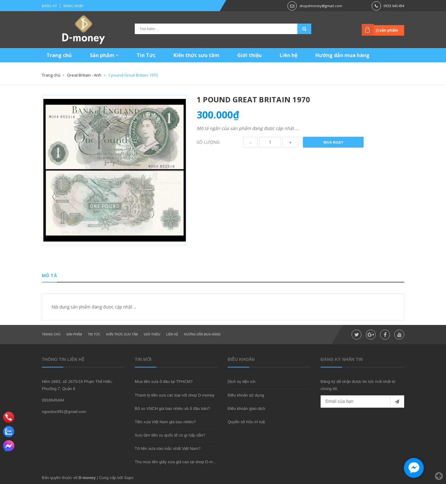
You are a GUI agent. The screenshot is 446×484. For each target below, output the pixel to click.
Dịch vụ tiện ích (242, 381)
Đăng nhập (73, 5)
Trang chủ (59, 55)
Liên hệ (288, 55)
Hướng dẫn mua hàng (342, 55)
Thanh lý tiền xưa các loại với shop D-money (174, 395)
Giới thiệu (249, 55)
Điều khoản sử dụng (246, 395)
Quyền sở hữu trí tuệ (246, 422)
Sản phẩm (104, 55)
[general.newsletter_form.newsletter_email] (362, 401)
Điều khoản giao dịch (246, 408)
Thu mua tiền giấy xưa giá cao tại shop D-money (178, 462)
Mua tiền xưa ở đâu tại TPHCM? (164, 381)
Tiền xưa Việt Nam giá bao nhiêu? (165, 422)
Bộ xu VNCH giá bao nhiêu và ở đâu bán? (172, 408)
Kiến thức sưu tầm (196, 55)
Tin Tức (146, 55)
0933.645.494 (394, 5)
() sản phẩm (387, 30)
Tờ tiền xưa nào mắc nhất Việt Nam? (167, 448)
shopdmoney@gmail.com (321, 5)
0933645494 (53, 400)
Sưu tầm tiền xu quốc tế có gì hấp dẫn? (170, 435)
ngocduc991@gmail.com (64, 411)
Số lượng (208, 142)
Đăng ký (49, 5)
